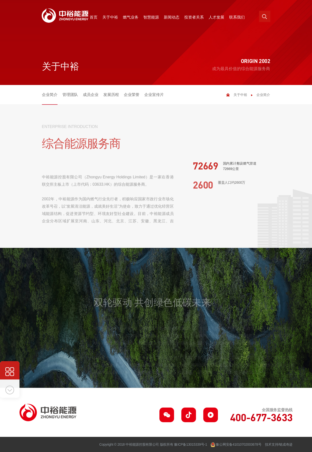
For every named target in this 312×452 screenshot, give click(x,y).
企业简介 (50, 95)
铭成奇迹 (285, 444)
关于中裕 (240, 95)
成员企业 (90, 95)
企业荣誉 (131, 95)
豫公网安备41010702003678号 (238, 444)
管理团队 (70, 95)
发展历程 (111, 95)
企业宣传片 (154, 95)
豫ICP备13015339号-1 (190, 444)
